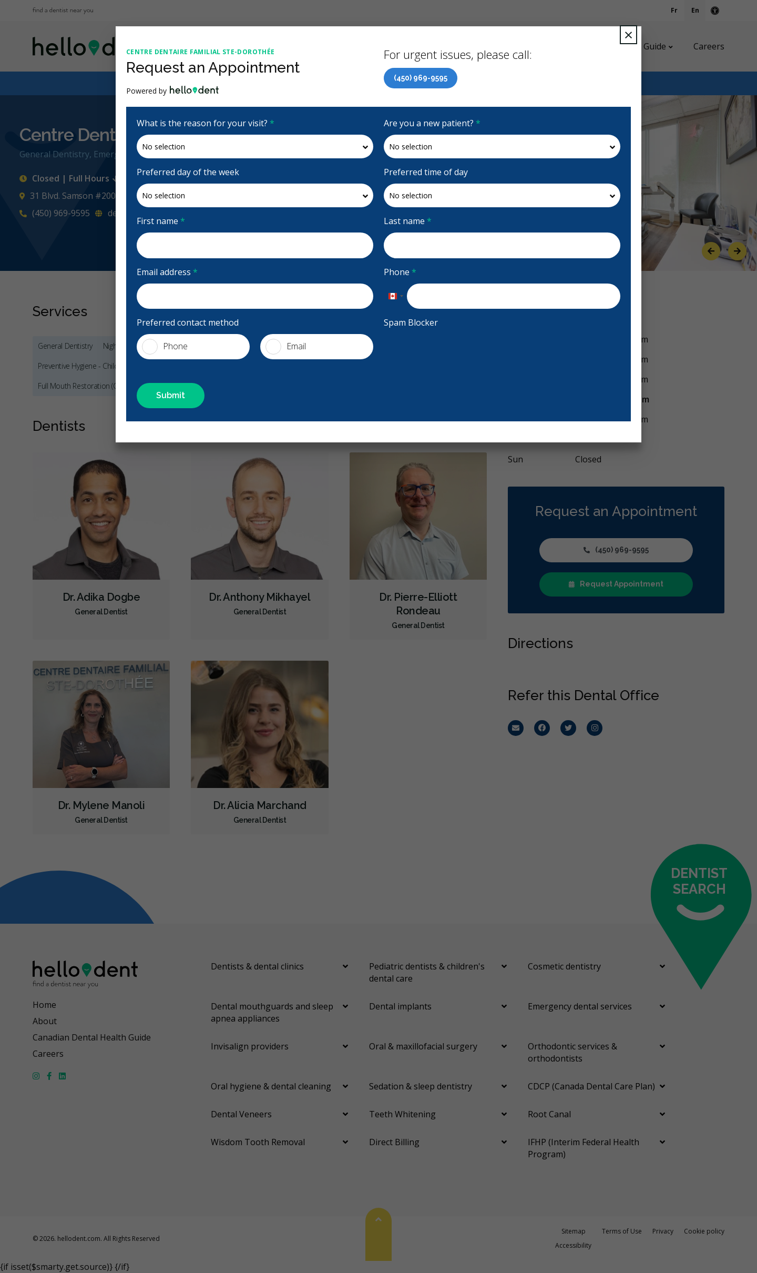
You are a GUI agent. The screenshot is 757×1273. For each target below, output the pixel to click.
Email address (167, 272)
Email (285, 347)
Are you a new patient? (432, 123)
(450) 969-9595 (420, 78)
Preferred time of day (426, 172)
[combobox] (395, 296)
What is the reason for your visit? (205, 123)
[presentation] (464, 354)
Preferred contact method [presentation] (188, 322)
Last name (408, 221)
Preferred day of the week (188, 172)
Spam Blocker (411, 322)
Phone (400, 272)
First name (161, 221)
